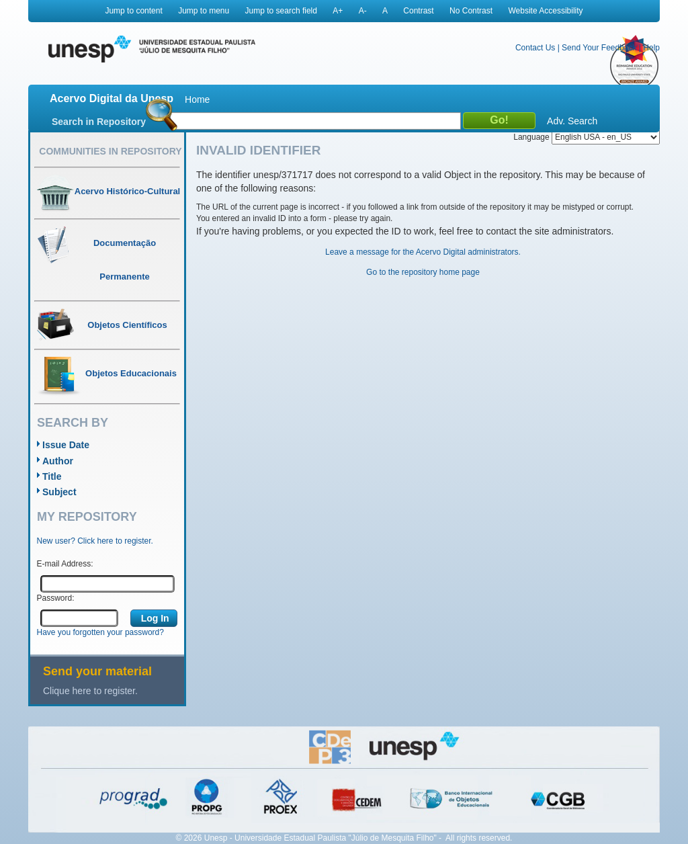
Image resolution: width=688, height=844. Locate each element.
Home (197, 99)
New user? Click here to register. (95, 541)
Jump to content (133, 10)
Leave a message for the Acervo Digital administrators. (423, 252)
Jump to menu (203, 10)
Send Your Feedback (599, 47)
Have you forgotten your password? (100, 632)
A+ (338, 10)
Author (57, 461)
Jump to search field (281, 10)
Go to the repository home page (423, 272)
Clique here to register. (90, 690)
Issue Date (65, 444)
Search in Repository (99, 121)
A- (363, 10)
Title (52, 476)
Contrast (418, 10)
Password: (56, 598)
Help (651, 47)
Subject (59, 492)
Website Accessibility (545, 10)
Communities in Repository (110, 151)
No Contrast (470, 10)
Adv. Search (572, 121)
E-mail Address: (65, 563)
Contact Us (535, 47)
